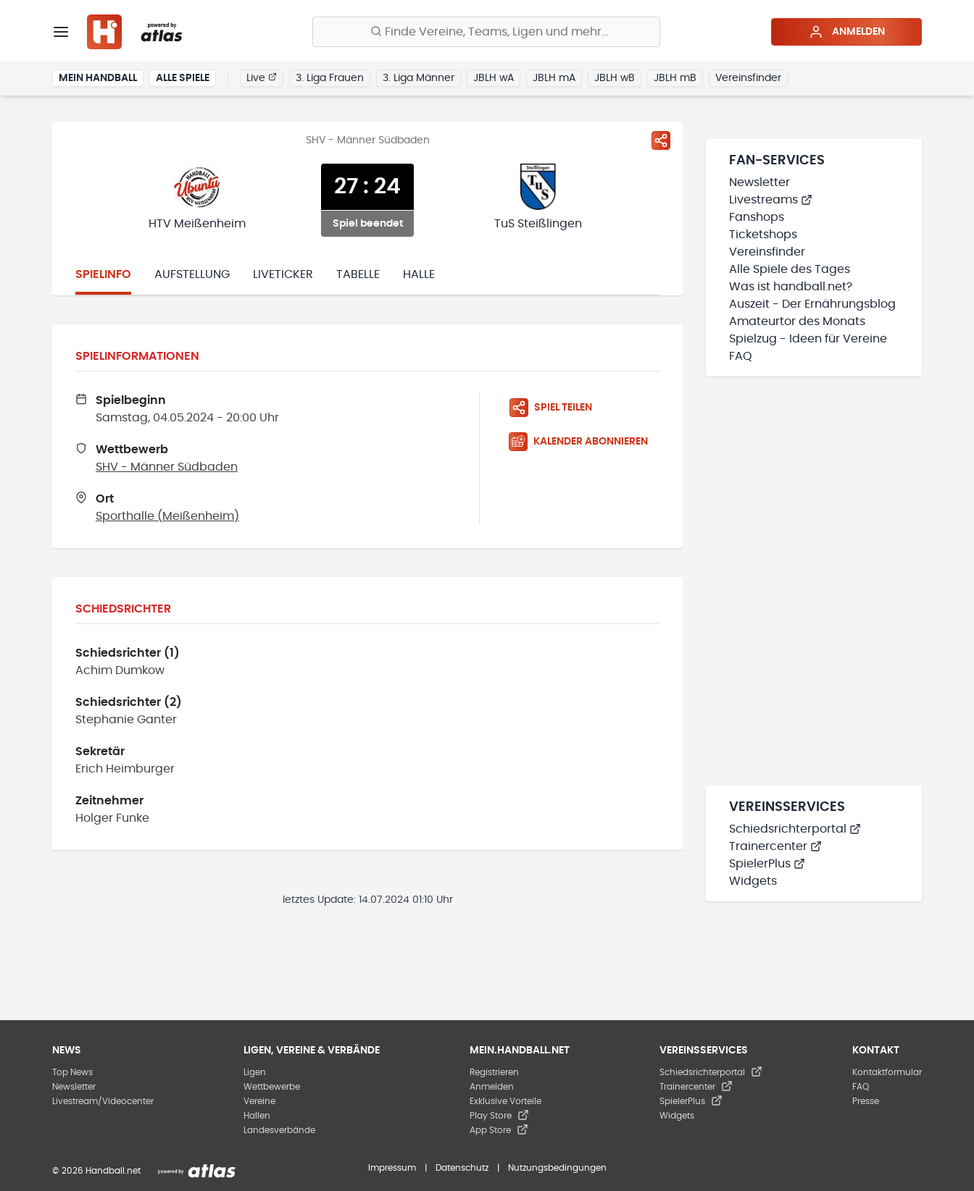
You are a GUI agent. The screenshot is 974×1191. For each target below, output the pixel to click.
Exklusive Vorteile (505, 1101)
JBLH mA (554, 78)
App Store (499, 1130)
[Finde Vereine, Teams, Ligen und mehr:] (486, 32)
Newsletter (759, 182)
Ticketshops (763, 234)
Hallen (257, 1115)
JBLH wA (493, 78)
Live (261, 77)
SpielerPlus (767, 863)
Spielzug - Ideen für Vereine (808, 339)
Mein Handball (98, 78)
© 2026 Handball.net (96, 1170)
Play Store (499, 1115)
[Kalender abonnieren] (584, 442)
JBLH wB (614, 78)
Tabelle (358, 274)
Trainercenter (775, 846)
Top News (72, 1072)
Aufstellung (192, 274)
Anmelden (847, 32)
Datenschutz (462, 1167)
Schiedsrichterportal (795, 829)
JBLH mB (675, 78)
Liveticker (283, 274)
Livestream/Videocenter (103, 1101)
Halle (419, 274)
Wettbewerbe (272, 1086)
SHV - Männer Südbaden (167, 467)
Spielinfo (103, 274)
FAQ (740, 356)
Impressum (392, 1167)
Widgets (753, 881)
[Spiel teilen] (661, 140)
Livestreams (770, 200)
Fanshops (756, 217)
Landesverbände (279, 1130)
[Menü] (61, 31)
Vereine (259, 1101)
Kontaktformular (887, 1072)
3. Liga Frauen (330, 78)
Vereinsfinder (748, 78)
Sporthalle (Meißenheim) (167, 516)
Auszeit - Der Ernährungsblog (812, 304)
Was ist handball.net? (790, 287)
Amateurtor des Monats (797, 321)
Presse (865, 1101)
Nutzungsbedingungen (557, 1167)
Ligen (255, 1072)
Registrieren (494, 1072)
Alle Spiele (182, 78)
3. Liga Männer (418, 78)
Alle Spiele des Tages (789, 269)
